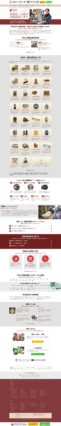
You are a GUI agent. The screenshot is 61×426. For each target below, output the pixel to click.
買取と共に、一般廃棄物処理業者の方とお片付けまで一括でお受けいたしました (44, 44)
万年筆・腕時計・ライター (43, 395)
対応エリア (22, 404)
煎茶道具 (22, 391)
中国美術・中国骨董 (33, 391)
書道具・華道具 (23, 392)
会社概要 (12, 405)
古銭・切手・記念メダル (34, 395)
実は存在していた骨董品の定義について (22, 316)
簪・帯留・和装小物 (33, 396)
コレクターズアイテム (24, 395)
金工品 (41, 396)
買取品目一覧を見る (31, 170)
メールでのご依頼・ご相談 (38, 341)
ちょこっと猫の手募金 (34, 405)
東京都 (20, 7)
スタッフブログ (43, 404)
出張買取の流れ (23, 405)
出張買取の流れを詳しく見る (31, 271)
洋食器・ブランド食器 (24, 396)
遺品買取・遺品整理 (33, 404)
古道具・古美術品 (33, 392)
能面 (31, 394)
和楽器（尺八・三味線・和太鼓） (15, 396)
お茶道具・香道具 (13, 391)
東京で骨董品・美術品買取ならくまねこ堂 (29, 419)
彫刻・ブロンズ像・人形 (24, 393)
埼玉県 (28, 376)
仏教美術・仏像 (42, 391)
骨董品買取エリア (15, 7)
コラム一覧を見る (31, 323)
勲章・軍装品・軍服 (33, 393)
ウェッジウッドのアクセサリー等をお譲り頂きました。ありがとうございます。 (44, 316)
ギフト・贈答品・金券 (14, 397)
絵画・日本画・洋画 (14, 393)
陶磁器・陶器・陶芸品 (43, 392)
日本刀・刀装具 (42, 393)
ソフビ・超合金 (13, 395)
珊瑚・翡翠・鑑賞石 (14, 392)
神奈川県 (37, 376)
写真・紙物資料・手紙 (33, 397)
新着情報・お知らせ (43, 405)
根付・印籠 (12, 394)
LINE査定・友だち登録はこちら (38, 354)
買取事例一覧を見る (31, 52)
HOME (10, 7)
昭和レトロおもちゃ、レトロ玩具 (44, 394)
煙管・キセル (22, 394)
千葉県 (33, 376)
